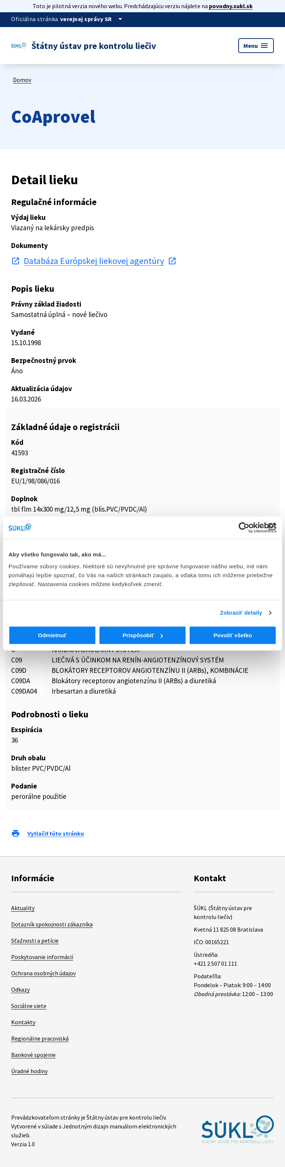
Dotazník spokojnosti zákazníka (52, 924)
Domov (22, 79)
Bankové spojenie (33, 1054)
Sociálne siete (28, 1005)
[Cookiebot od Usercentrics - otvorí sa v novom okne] (244, 527)
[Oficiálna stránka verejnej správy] (92, 18)
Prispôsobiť (142, 635)
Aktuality (23, 908)
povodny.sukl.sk (231, 6)
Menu (256, 45)
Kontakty (23, 1022)
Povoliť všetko (232, 635)
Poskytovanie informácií (42, 957)
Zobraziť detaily (241, 612)
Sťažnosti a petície (35, 940)
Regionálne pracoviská (40, 1038)
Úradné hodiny (29, 1071)
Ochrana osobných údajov (43, 973)
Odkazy (20, 989)
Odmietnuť (52, 635)
